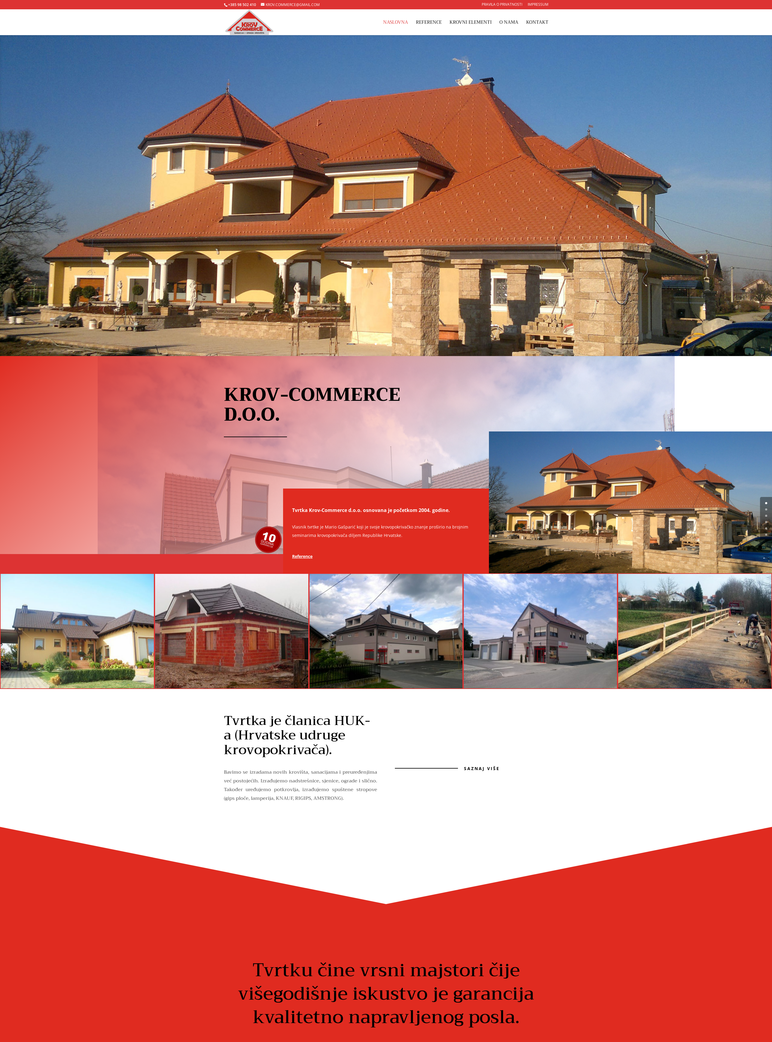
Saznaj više (482, 768)
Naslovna (395, 23)
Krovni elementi (471, 23)
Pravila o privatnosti (502, 5)
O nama (508, 23)
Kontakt (537, 23)
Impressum (538, 5)
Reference (429, 23)
